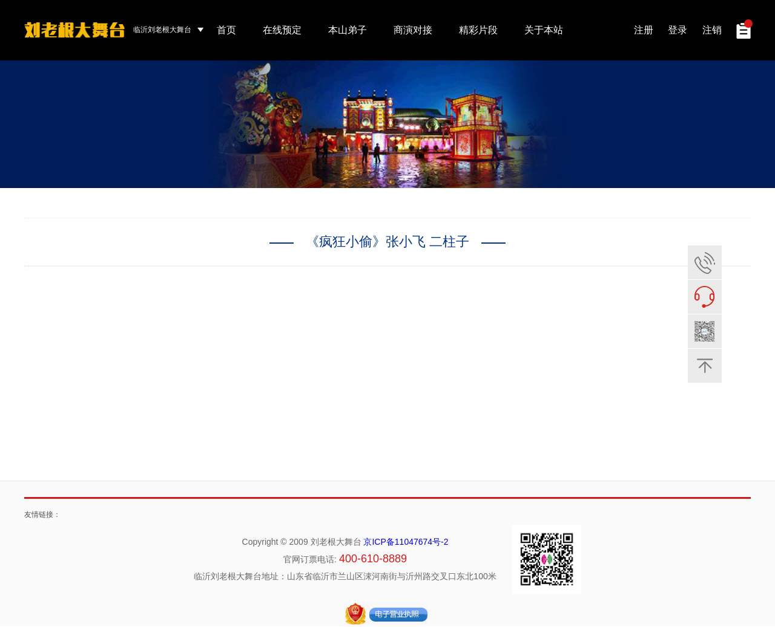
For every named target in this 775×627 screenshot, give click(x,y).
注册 (643, 30)
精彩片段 (478, 30)
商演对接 (413, 30)
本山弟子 (347, 30)
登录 (677, 30)
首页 (226, 30)
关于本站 (543, 30)
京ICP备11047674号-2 (405, 542)
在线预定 (282, 30)
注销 (712, 30)
